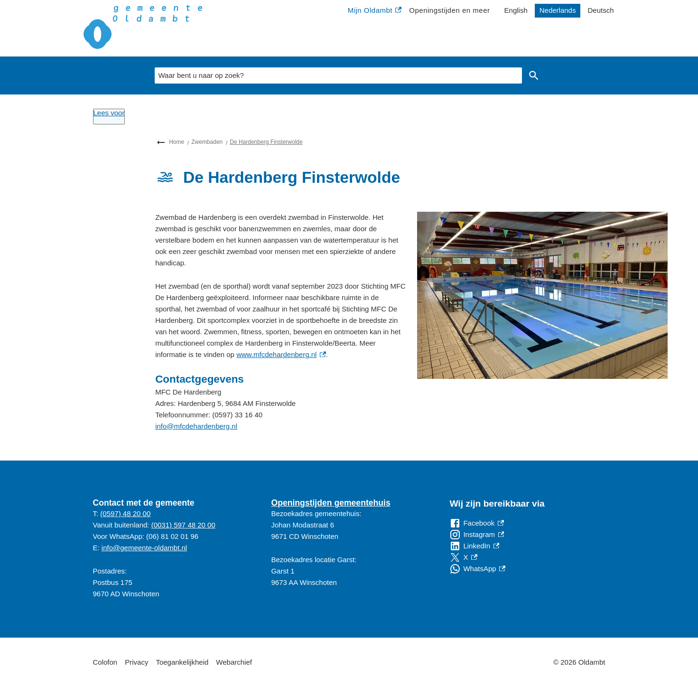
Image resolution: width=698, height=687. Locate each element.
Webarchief (234, 662)
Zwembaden (207, 142)
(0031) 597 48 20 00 (183, 525)
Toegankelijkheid (182, 662)
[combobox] (338, 75)
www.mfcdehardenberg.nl (281, 354)
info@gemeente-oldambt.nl (144, 548)
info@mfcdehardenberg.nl (196, 426)
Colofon (105, 662)
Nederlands (558, 10)
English (516, 10)
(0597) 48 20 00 (125, 513)
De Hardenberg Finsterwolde (266, 142)
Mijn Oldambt (375, 11)
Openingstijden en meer (449, 10)
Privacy (136, 662)
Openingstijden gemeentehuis (330, 503)
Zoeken (532, 75)
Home (176, 142)
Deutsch (600, 10)
